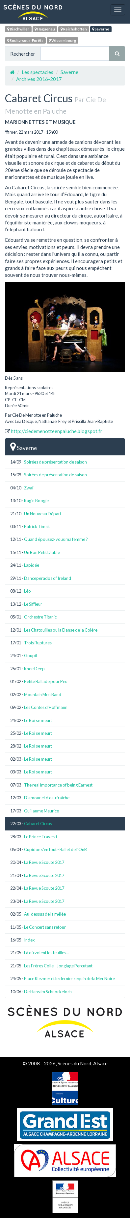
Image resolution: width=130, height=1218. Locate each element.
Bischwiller (18, 29)
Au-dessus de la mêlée (45, 914)
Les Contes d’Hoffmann (45, 707)
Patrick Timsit (37, 526)
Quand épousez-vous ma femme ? (56, 539)
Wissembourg (62, 40)
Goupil (30, 655)
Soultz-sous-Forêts (25, 40)
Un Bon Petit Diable (42, 552)
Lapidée (31, 565)
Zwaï (28, 487)
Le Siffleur (33, 604)
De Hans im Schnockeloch (48, 991)
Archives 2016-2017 (39, 79)
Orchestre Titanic (40, 616)
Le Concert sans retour (45, 927)
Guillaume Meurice (41, 810)
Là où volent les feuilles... (46, 952)
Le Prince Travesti (40, 836)
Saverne (100, 29)
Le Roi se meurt (38, 720)
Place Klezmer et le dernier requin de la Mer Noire (69, 978)
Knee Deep (34, 668)
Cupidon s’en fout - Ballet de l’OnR (55, 849)
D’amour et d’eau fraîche (46, 797)
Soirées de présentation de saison (55, 462)
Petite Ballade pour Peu (45, 681)
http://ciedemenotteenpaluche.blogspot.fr (56, 431)
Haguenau (45, 29)
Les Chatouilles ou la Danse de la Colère (60, 630)
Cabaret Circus (38, 823)
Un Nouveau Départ (42, 513)
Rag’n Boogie (36, 500)
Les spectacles (37, 72)
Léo (27, 591)
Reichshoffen (74, 29)
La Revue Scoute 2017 (44, 862)
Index (29, 939)
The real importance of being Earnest (58, 785)
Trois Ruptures (38, 642)
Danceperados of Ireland (47, 578)
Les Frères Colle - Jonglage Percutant (58, 965)
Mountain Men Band (42, 694)
